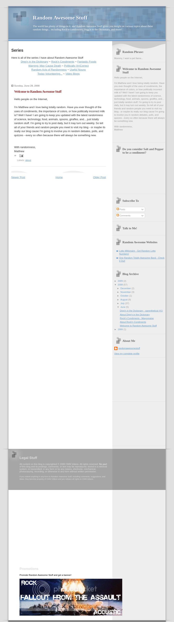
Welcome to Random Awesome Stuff (138, 325)
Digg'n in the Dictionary (34, 61)
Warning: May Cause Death (44, 65)
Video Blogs (73, 73)
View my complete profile (126, 353)
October (124, 295)
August (124, 299)
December (125, 288)
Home (59, 177)
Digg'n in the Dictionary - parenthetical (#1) (141, 310)
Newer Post (18, 177)
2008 (120, 284)
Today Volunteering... (49, 73)
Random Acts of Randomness (49, 69)
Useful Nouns (78, 69)
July (122, 303)
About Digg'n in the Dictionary (135, 314)
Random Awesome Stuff (60, 18)
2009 (120, 281)
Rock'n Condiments (62, 61)
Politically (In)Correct (76, 65)
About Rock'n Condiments (133, 322)
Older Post (99, 177)
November (125, 292)
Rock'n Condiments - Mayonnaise (137, 318)
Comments (123, 215)
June (123, 307)
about (28, 160)
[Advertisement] (134, 377)
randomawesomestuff (129, 348)
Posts (120, 209)
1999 (120, 329)
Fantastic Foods (86, 61)
